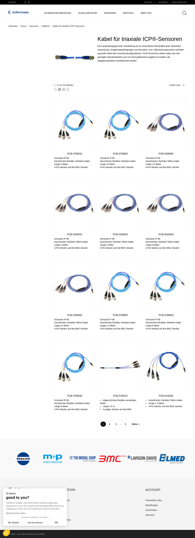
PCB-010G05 (166, 396)
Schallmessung (87, 13)
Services (128, 13)
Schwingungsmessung (57, 13)
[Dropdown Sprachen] (149, 2)
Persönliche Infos (153, 500)
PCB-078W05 (120, 315)
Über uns (145, 13)
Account (153, 489)
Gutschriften (151, 510)
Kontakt (12, 2)
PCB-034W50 (74, 315)
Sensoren (110, 13)
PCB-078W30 (74, 396)
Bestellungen (151, 505)
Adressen (149, 515)
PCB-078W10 (74, 153)
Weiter (136, 424)
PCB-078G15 (120, 396)
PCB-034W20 (120, 234)
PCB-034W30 (166, 234)
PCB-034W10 (74, 234)
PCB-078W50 (120, 153)
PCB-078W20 (166, 315)
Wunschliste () (179, 2)
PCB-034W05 (166, 153)
